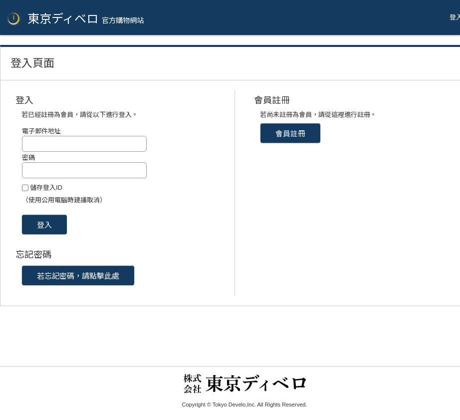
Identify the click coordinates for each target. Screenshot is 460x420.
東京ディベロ (85, 18)
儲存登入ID (46, 187)
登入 (44, 225)
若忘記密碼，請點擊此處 (78, 276)
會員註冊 (290, 133)
